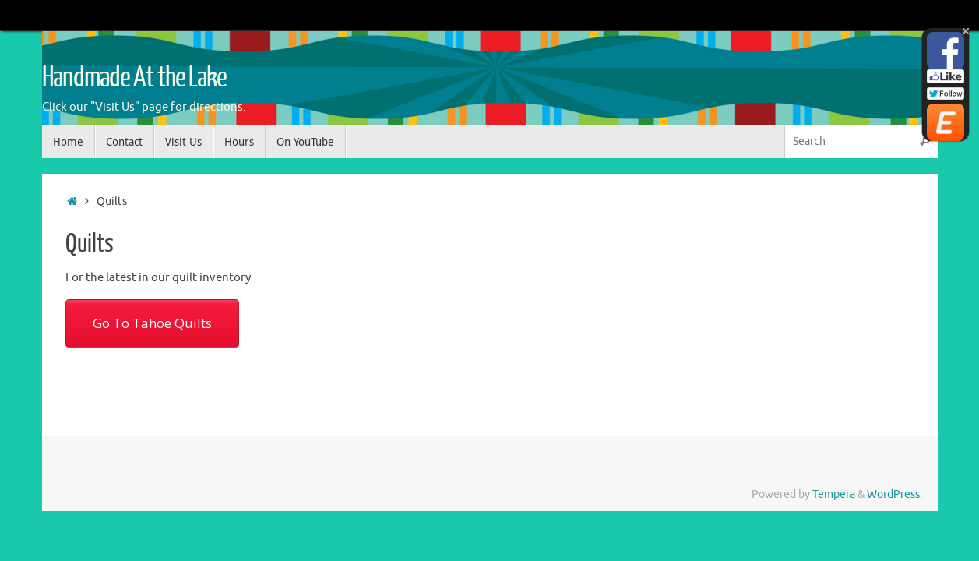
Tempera (833, 494)
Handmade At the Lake (134, 78)
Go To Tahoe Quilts (152, 323)
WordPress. (894, 494)
